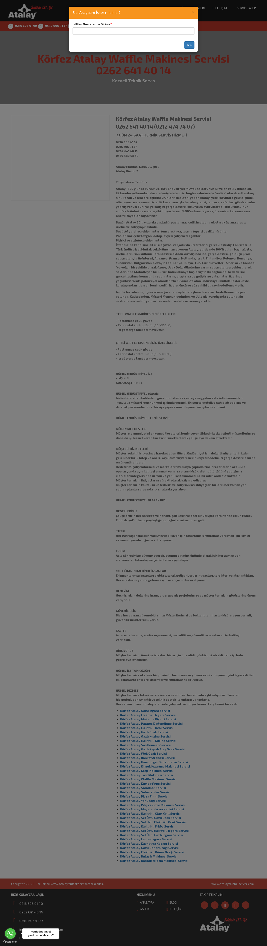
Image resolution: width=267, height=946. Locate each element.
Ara (189, 45)
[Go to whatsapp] (10, 933)
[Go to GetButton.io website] (10, 941)
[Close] (193, 11)
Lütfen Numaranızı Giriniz (91, 24)
